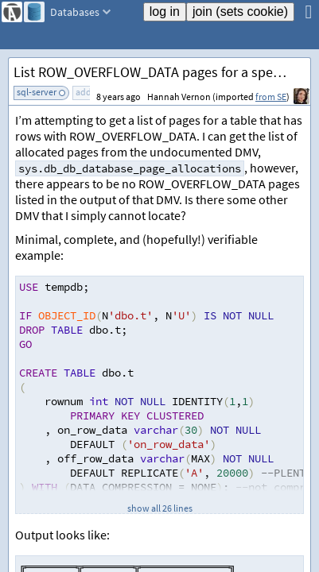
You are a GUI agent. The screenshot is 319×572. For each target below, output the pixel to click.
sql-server (36, 92)
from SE (270, 96)
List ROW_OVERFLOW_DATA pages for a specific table (162, 72)
